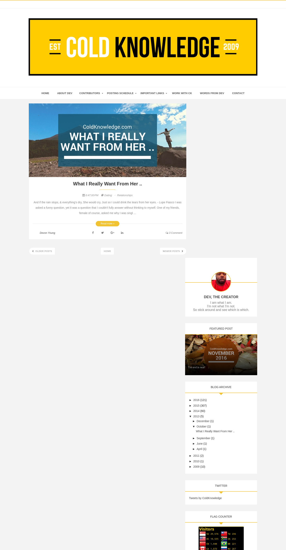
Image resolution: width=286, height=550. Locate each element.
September (209, 280)
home (45, 93)
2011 (203, 298)
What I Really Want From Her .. (107, 183)
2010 (203, 303)
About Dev (64, 93)
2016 (203, 242)
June (206, 285)
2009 (203, 308)
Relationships (125, 195)
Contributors (89, 93)
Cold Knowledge (136, 539)
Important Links (152, 93)
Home (107, 251)
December (209, 263)
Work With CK (182, 93)
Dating (110, 195)
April (205, 291)
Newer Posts (172, 251)
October (208, 268)
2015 (203, 247)
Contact (238, 93)
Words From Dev (212, 93)
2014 (203, 253)
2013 (203, 258)
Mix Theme (181, 539)
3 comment (174, 232)
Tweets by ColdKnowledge (211, 340)
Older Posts (43, 251)
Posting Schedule (120, 93)
